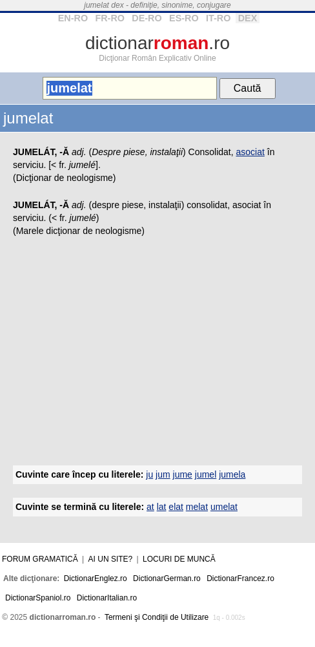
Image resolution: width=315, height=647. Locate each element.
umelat (224, 507)
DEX (248, 18)
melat (197, 507)
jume (182, 474)
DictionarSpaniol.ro (37, 597)
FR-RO (110, 18)
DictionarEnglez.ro (95, 578)
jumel (205, 474)
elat (175, 507)
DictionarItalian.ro (107, 597)
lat (162, 507)
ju (149, 474)
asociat (250, 152)
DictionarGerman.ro (167, 578)
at (150, 507)
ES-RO (184, 18)
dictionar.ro (157, 43)
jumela (232, 474)
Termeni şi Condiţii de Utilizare (156, 617)
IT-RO (218, 18)
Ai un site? (110, 559)
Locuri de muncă (179, 559)
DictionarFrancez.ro (240, 578)
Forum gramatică (40, 559)
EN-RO (73, 18)
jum (163, 474)
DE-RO (146, 18)
